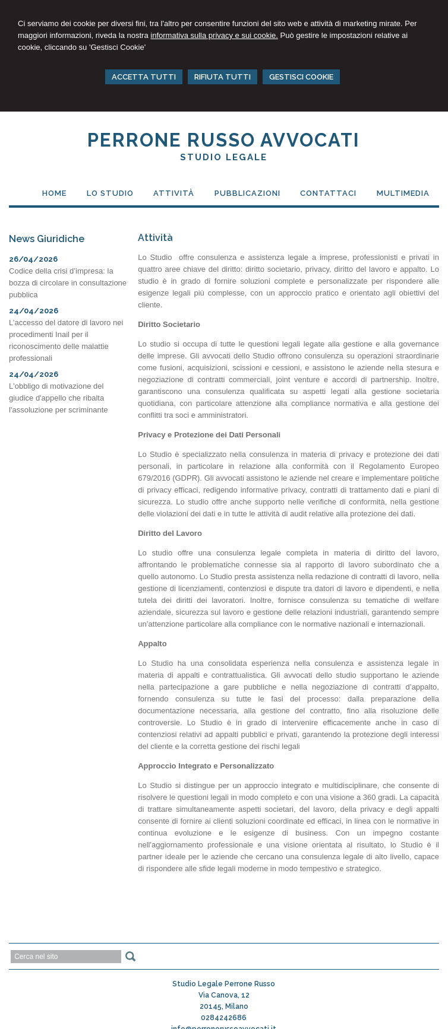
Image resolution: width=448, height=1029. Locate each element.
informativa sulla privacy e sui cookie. (214, 35)
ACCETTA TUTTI (144, 76)
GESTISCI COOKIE (301, 76)
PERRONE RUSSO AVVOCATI (223, 140)
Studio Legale (223, 157)
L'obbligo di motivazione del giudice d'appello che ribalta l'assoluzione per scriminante (58, 398)
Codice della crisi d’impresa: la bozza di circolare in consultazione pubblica (68, 282)
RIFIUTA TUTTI (222, 76)
